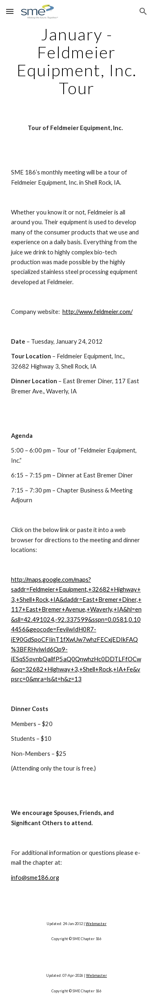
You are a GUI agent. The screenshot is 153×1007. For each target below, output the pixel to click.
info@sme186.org (35, 877)
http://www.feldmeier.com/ (97, 311)
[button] (10, 11)
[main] (77, 61)
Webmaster (96, 923)
